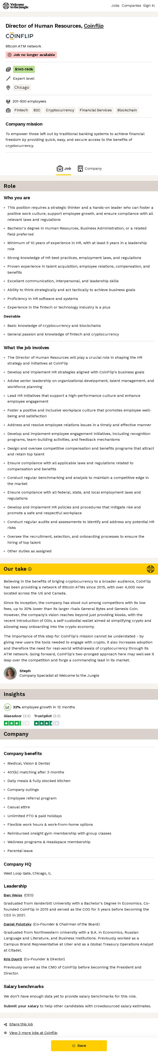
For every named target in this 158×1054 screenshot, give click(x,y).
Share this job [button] (18, 1024)
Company (89, 168)
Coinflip (94, 26)
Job (63, 168)
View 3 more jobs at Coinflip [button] (30, 1033)
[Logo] (15, 6)
